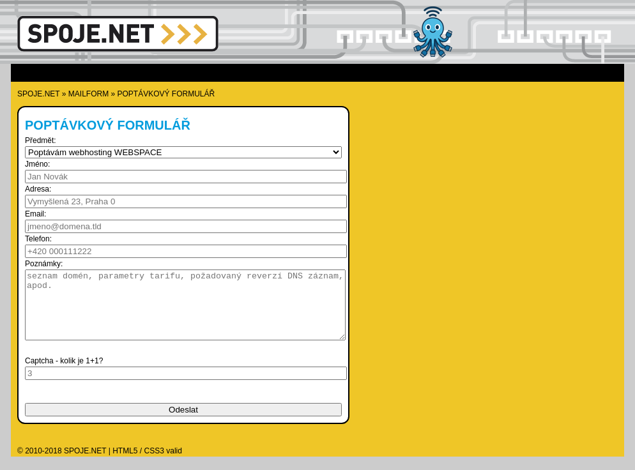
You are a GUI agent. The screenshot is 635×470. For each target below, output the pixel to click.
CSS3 (154, 464)
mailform (88, 93)
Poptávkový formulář (166, 93)
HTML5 (124, 464)
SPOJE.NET (38, 93)
